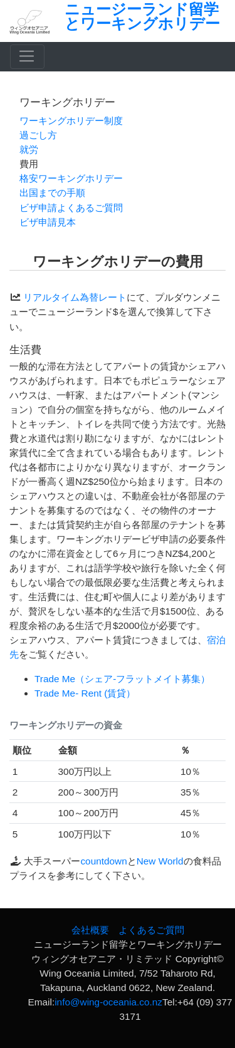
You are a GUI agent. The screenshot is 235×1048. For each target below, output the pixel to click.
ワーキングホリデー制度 (71, 120)
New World (160, 861)
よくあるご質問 (151, 930)
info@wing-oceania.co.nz (108, 1002)
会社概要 (90, 930)
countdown (103, 861)
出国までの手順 (52, 192)
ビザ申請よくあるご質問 (71, 207)
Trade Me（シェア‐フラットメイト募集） (122, 678)
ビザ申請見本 (47, 222)
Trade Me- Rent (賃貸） (84, 693)
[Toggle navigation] (27, 56)
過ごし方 (38, 135)
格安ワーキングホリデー (71, 178)
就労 (28, 149)
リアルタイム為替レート (75, 297)
